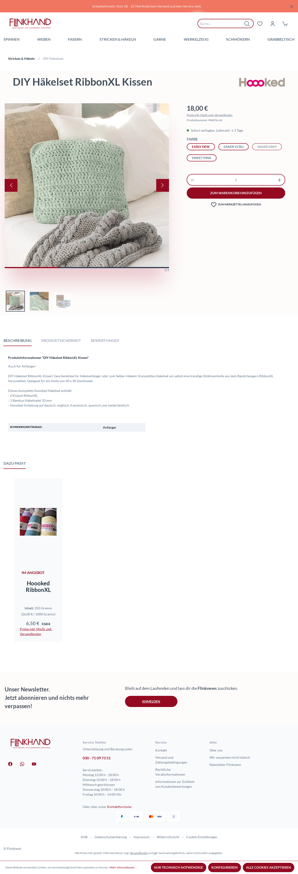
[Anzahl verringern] (192, 179)
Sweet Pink (201, 158)
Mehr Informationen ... (123, 867)
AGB (84, 837)
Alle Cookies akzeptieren (268, 867)
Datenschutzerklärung (111, 837)
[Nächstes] (162, 185)
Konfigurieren (224, 867)
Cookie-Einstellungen (201, 837)
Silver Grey (269, 146)
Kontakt (161, 750)
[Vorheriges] (11, 185)
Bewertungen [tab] (105, 340)
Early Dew (201, 147)
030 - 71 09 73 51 (97, 758)
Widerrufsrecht (168, 837)
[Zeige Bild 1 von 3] (32, 267)
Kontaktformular (119, 807)
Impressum (142, 837)
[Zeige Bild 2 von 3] (86, 267)
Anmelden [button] (151, 701)
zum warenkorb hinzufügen (236, 193)
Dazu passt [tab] (14, 463)
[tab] (17, 340)
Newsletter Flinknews (225, 765)
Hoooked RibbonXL (38, 586)
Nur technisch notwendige (178, 867)
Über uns (216, 750)
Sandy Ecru (234, 147)
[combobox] (222, 23)
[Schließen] (292, 6)
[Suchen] (247, 23)
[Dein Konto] (272, 23)
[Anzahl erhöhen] (279, 179)
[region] (149, 6)
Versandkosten (139, 853)
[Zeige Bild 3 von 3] (141, 267)
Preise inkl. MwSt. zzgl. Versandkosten (210, 115)
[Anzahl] (236, 179)
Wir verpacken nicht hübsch (230, 757)
